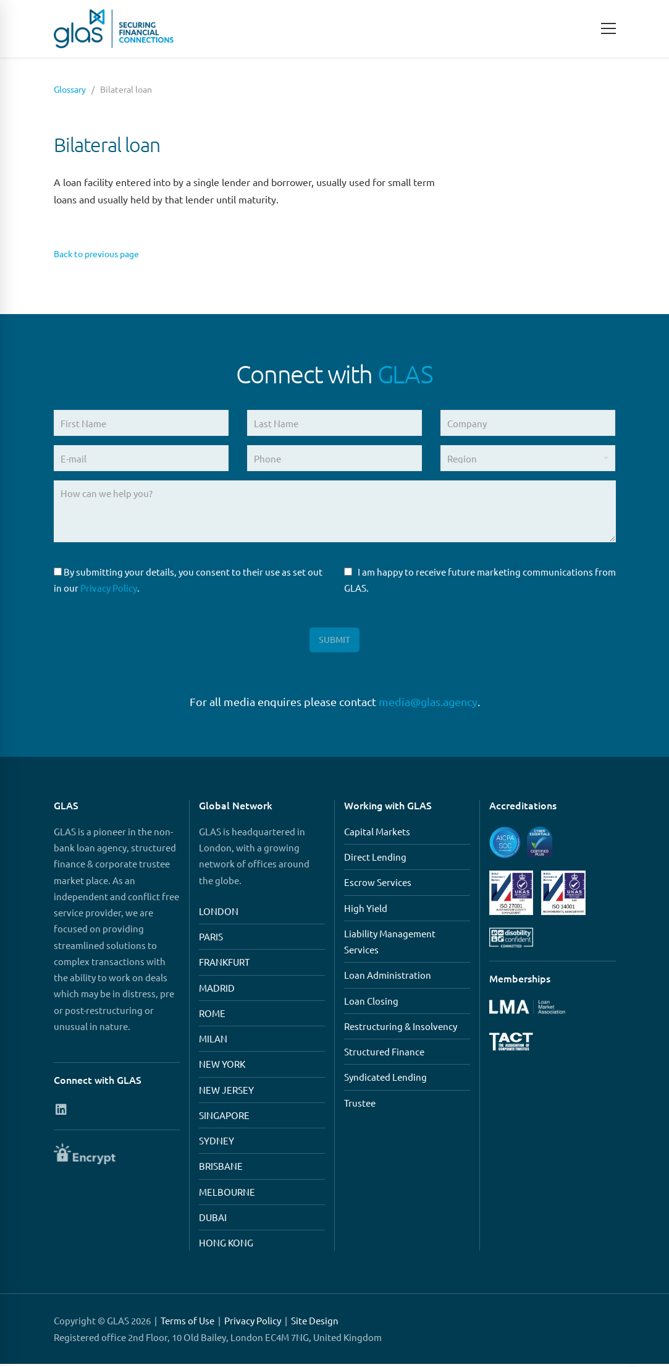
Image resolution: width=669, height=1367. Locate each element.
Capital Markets (377, 834)
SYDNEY (216, 1143)
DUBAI (213, 1220)
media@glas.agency (428, 704)
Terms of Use (187, 1323)
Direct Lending (375, 860)
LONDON (218, 914)
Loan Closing (371, 1003)
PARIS (211, 939)
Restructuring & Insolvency (400, 1029)
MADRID (217, 990)
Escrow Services (377, 885)
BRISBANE (221, 1169)
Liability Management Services (389, 944)
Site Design (315, 1323)
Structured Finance (384, 1054)
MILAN (213, 1041)
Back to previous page (102, 253)
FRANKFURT (224, 965)
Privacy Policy (108, 588)
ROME (212, 1016)
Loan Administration (387, 978)
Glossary (70, 89)
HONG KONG (226, 1245)
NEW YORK (222, 1067)
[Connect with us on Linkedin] (61, 1112)
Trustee (360, 1105)
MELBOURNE (227, 1194)
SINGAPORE (224, 1118)
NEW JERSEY (226, 1092)
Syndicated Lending (385, 1080)
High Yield (365, 910)
